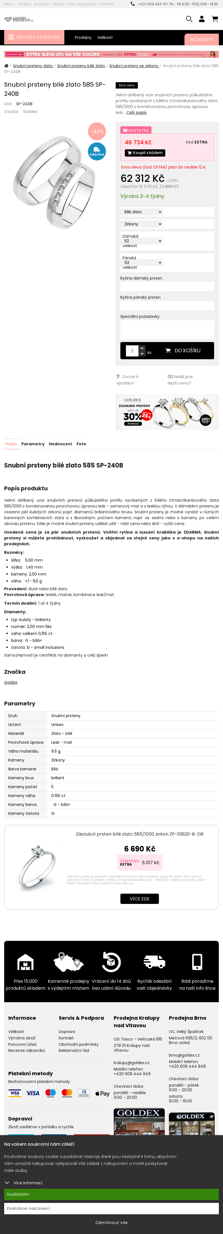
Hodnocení (60, 443)
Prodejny (83, 37)
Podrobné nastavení (28, 1208)
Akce (8, 4)
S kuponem (129, 859)
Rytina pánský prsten (140, 297)
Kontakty (107, 4)
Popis (11, 443)
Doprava (41, 4)
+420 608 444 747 (149, 4)
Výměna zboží (22, 1036)
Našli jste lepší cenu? (179, 379)
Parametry (32, 443)
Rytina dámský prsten (141, 278)
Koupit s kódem (146, 153)
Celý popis (136, 112)
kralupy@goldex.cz (131, 1061)
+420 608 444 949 (132, 1072)
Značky (24, 4)
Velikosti (105, 37)
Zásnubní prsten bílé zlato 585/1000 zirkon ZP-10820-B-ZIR (140, 833)
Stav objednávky (82, 4)
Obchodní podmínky (79, 1043)
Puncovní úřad (22, 1043)
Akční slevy (201, 39)
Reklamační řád (74, 1049)
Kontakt (66, 1036)
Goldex (30, 111)
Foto (81, 443)
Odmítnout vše (111, 1222)
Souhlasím (18, 1194)
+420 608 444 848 (187, 1065)
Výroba (58, 4)
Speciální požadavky (139, 317)
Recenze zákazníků (26, 1049)
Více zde (139, 897)
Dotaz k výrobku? (127, 379)
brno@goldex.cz (184, 1054)
